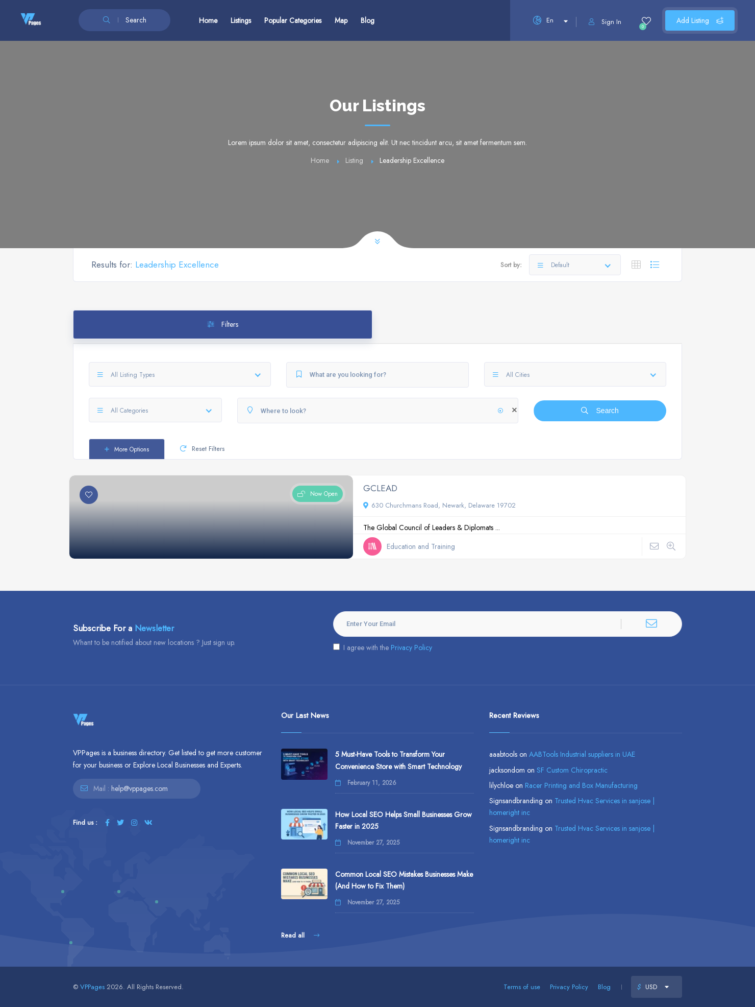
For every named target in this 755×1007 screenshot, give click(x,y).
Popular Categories (292, 20)
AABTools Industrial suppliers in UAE (582, 754)
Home (208, 20)
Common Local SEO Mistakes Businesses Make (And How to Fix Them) (404, 880)
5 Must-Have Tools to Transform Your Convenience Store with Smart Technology (398, 760)
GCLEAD (380, 488)
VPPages (92, 987)
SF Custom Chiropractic (572, 770)
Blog (367, 20)
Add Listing (699, 20)
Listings (241, 20)
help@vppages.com (139, 788)
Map (341, 20)
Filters (222, 324)
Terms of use (522, 987)
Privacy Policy (411, 647)
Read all (300, 935)
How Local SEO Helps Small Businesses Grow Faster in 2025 (403, 820)
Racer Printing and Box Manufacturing (581, 785)
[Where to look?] (377, 410)
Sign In (605, 22)
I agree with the (382, 647)
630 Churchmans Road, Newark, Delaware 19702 (439, 505)
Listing (354, 160)
